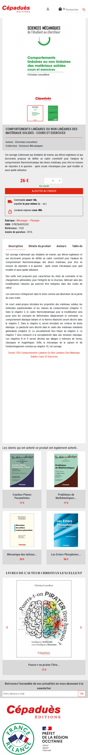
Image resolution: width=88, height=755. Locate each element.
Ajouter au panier (44, 191)
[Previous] (7, 627)
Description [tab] (16, 246)
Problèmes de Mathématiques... (66, 496)
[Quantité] (53, 181)
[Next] (81, 627)
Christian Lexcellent (26, 142)
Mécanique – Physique (28, 220)
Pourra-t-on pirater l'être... (44, 664)
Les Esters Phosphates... (66, 554)
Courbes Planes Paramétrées (22, 496)
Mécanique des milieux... (22, 554)
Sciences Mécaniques (31, 145)
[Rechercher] (76, 10)
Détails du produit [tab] (40, 246)
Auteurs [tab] (61, 246)
